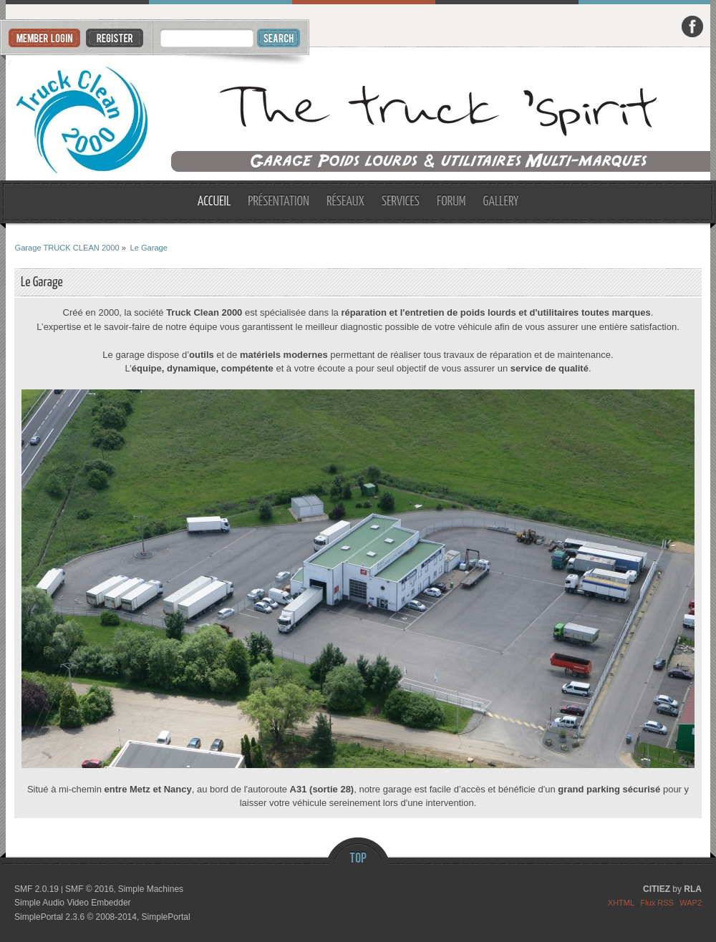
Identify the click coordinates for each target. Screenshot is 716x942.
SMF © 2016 (89, 889)
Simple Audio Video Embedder (72, 903)
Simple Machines (150, 889)
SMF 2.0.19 (36, 889)
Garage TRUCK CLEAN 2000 (358, 114)
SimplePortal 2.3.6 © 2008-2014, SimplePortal (102, 917)
